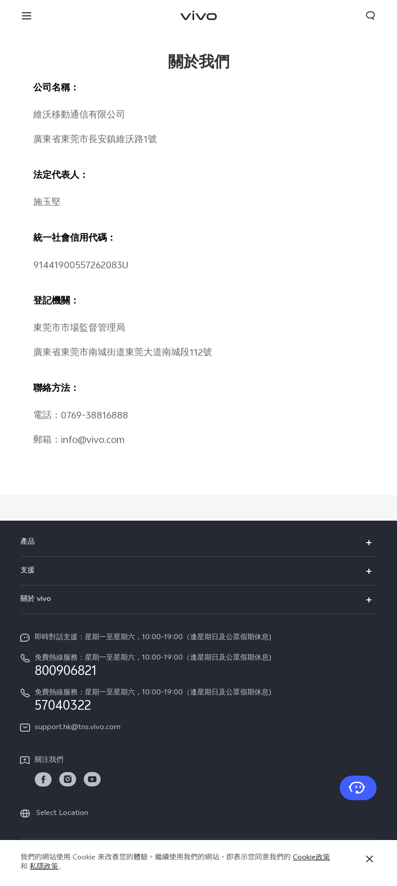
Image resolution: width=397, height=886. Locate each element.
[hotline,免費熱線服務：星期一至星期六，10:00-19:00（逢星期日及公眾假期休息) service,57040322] (198, 700)
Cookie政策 (311, 858)
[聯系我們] (358, 788)
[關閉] (369, 859)
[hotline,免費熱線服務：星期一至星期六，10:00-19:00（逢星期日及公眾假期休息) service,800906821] (198, 665)
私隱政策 (44, 867)
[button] (26, 15)
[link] (43, 779)
